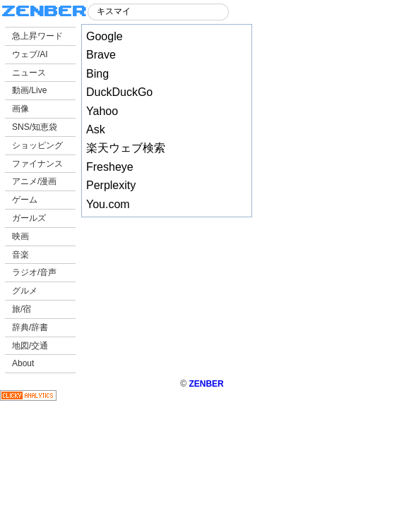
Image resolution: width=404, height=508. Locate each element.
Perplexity (111, 185)
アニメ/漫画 (34, 181)
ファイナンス (37, 164)
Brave (101, 55)
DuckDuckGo (119, 92)
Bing (97, 74)
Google (104, 36)
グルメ (24, 291)
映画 (20, 236)
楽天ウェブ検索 (125, 148)
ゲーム (24, 200)
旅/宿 (21, 309)
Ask (95, 129)
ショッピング (37, 145)
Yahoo (102, 111)
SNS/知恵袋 (34, 127)
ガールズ (29, 218)
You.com (108, 204)
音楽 (20, 255)
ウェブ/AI (30, 54)
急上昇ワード (37, 36)
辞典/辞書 (30, 327)
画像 (20, 109)
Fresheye (109, 167)
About (23, 363)
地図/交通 (30, 346)
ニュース (29, 73)
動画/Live (29, 90)
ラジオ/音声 (34, 272)
